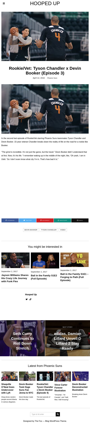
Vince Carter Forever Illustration (60, 388)
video (63, 230)
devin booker (30, 230)
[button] (58, 414)
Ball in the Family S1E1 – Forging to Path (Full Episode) (74, 277)
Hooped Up (31, 294)
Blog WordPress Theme (55, 421)
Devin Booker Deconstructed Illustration (80, 387)
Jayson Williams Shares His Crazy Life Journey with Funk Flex (14, 278)
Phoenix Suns (52, 78)
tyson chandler (49, 230)
